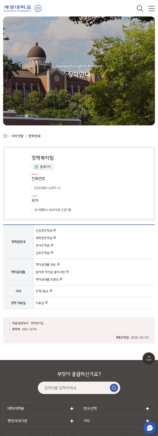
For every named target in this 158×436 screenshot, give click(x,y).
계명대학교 (17, 8)
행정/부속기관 (17, 420)
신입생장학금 (44, 231)
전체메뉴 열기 (151, 8)
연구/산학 (90, 408)
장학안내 (34, 136)
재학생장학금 (44, 238)
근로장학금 (43, 253)
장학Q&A (42, 291)
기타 (86, 420)
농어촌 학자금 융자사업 (50, 272)
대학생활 (17, 136)
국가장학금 (43, 245)
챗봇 (150, 428)
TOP (148, 359)
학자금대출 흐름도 (47, 279)
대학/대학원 (15, 408)
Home (5, 136)
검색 (140, 8)
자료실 (40, 303)
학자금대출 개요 (46, 265)
